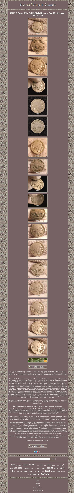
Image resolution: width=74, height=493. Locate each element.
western (25, 465)
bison (32, 464)
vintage (19, 471)
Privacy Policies (37, 488)
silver (13, 471)
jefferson (53, 471)
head (13, 465)
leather (18, 467)
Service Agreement (38, 490)
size (58, 471)
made (62, 465)
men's (35, 471)
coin (28, 474)
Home (37, 480)
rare (43, 471)
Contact (38, 485)
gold (35, 468)
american (35, 474)
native (39, 468)
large (43, 468)
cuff (45, 465)
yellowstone (26, 468)
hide (41, 465)
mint (39, 471)
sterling (63, 471)
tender (62, 468)
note (56, 468)
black (11, 468)
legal (47, 471)
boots (30, 471)
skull (49, 465)
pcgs (38, 465)
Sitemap (38, 483)
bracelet (26, 471)
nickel (50, 467)
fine (32, 468)
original (18, 465)
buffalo (45, 474)
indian (58, 465)
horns (53, 465)
